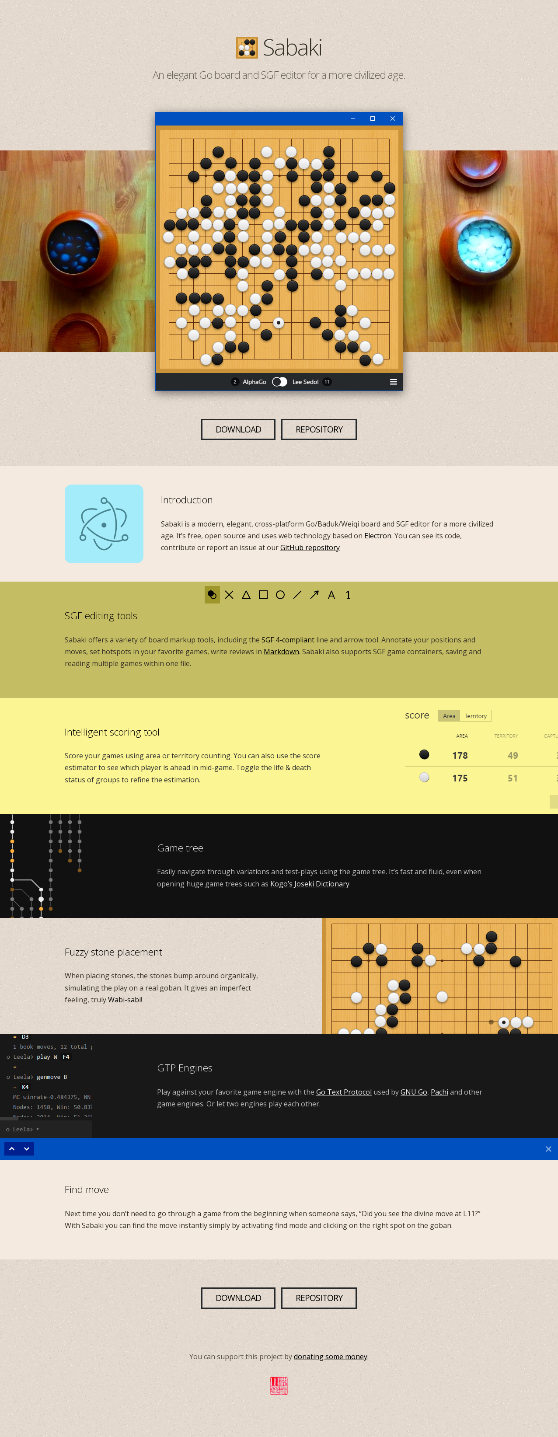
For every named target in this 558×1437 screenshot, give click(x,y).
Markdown (281, 651)
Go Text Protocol (344, 1092)
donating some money (330, 1356)
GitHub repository (310, 547)
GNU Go (414, 1092)
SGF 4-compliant (288, 640)
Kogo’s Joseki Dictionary (309, 884)
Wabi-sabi (124, 1000)
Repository (319, 429)
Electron (377, 536)
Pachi (439, 1092)
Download (238, 429)
